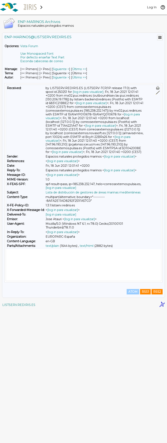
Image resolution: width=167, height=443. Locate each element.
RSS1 (145, 425)
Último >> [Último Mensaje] (79, 69)
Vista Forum (29, 46)
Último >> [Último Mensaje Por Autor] (79, 77)
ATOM (133, 425)
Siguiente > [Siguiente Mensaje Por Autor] (61, 77)
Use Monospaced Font (37, 54)
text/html (86, 246)
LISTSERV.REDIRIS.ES (18, 438)
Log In (152, 7)
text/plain (52, 246)
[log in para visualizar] (88, 92)
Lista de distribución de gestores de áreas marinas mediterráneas (93, 192)
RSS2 (157, 425)
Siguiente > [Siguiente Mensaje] (61, 69)
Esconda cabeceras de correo (41, 61)
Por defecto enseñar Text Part (42, 57)
